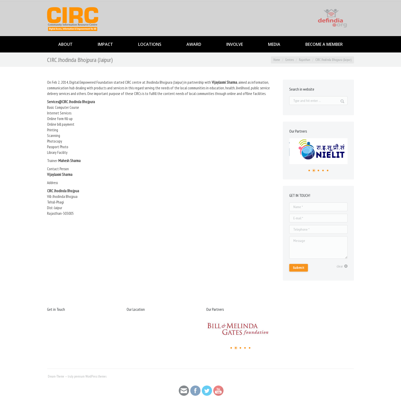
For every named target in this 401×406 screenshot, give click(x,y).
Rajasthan (304, 60)
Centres (289, 60)
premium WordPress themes (90, 376)
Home (276, 60)
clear (340, 266)
